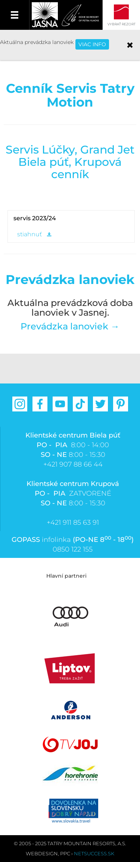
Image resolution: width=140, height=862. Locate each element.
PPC (65, 853)
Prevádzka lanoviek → (70, 326)
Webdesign (42, 853)
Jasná (45, 15)
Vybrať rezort (122, 24)
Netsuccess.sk (94, 853)
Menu (14, 15)
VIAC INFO (92, 44)
